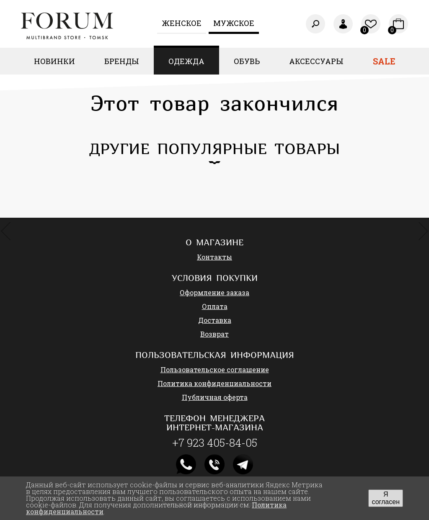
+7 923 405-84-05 (214, 442)
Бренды (121, 61)
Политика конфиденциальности (214, 383)
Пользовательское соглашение (214, 369)
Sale (384, 61)
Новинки (54, 61)
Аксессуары (316, 61)
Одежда (186, 61)
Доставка (214, 320)
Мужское (233, 23)
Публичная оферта (215, 397)
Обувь (247, 61)
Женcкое (182, 23)
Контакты (214, 256)
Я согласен (386, 498)
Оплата (214, 306)
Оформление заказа (214, 292)
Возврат (214, 334)
